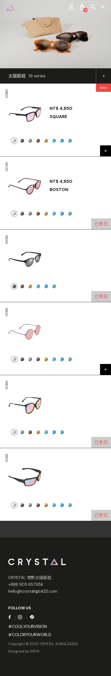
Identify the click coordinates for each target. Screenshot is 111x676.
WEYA (34, 651)
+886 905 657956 (25, 584)
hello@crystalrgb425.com (32, 591)
